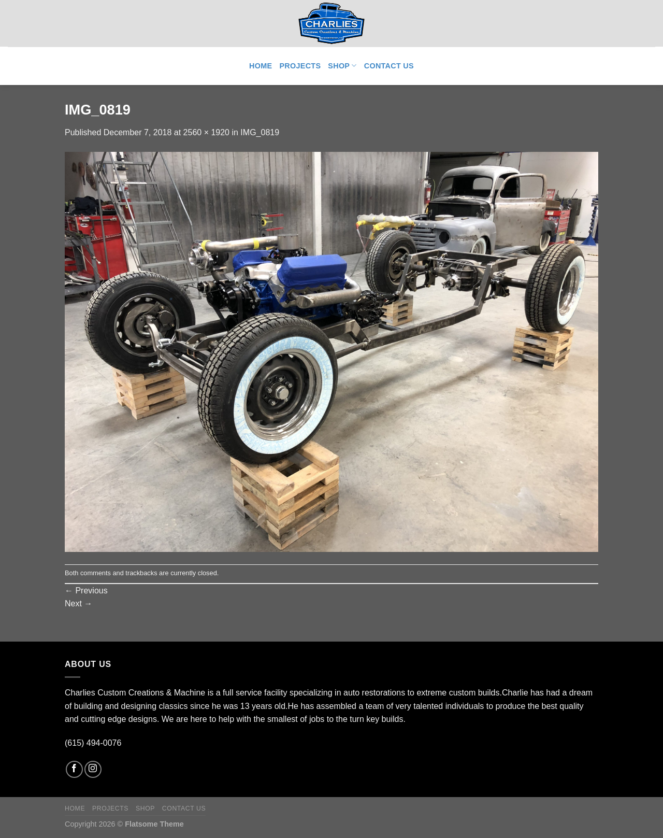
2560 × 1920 (206, 132)
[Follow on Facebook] (74, 769)
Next (78, 603)
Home (260, 66)
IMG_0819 (259, 132)
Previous (86, 590)
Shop (342, 65)
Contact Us (389, 66)
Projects (300, 66)
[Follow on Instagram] (93, 769)
